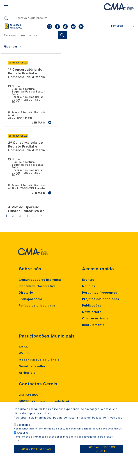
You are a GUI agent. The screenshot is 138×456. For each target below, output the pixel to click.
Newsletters (91, 312)
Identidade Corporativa (37, 286)
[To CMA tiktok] (65, 26)
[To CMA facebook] (57, 26)
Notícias (88, 286)
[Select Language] (122, 26)
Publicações (92, 305)
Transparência (30, 299)
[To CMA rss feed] (81, 26)
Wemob (24, 353)
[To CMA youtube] (73, 26)
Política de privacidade (37, 305)
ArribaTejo (27, 372)
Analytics (23, 436)
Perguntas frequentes (99, 292)
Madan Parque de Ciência (39, 360)
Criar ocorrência (95, 318)
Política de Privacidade (107, 421)
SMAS (23, 347)
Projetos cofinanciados (100, 299)
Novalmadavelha (32, 366)
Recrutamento (93, 325)
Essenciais (24, 428)
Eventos (88, 279)
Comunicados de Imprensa (40, 279)
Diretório (26, 292)
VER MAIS (38, 122)
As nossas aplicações (16, 26)
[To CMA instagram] (49, 26)
